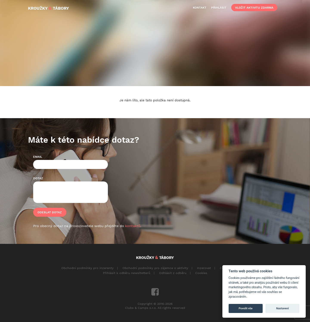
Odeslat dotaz (49, 212)
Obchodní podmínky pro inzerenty (87, 268)
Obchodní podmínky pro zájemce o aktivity (155, 268)
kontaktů (132, 226)
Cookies (201, 273)
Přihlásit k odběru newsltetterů (126, 273)
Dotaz (38, 178)
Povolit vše (246, 308)
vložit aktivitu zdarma (254, 7)
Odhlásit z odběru (172, 273)
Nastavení (282, 308)
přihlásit (218, 7)
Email (37, 156)
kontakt (199, 7)
